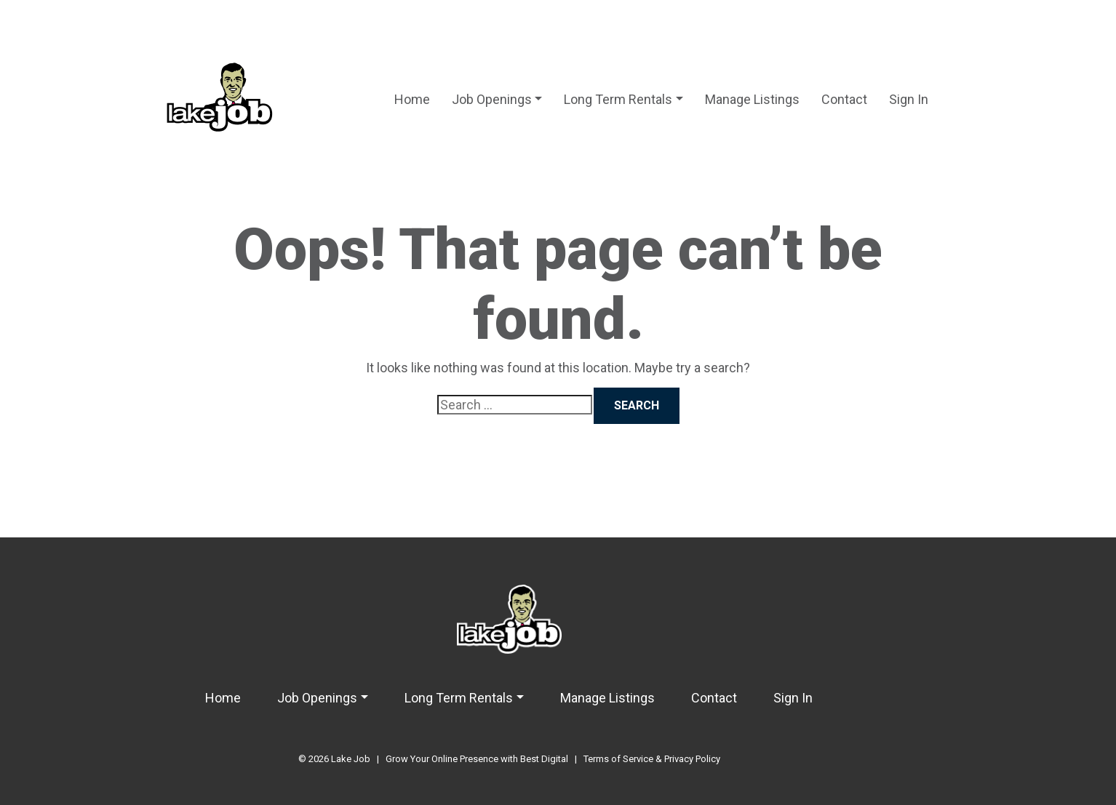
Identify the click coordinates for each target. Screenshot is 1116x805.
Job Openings (492, 99)
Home (412, 99)
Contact (844, 99)
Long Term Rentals (618, 99)
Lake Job (350, 758)
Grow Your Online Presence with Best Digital (477, 758)
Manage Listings (752, 99)
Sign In (908, 99)
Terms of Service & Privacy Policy (651, 758)
